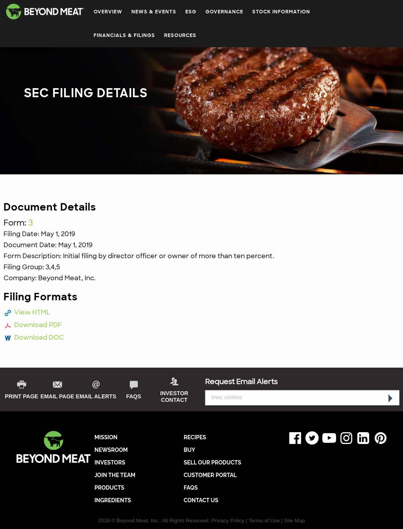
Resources (180, 35)
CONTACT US (201, 500)
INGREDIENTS (112, 500)
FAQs (133, 396)
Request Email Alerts (241, 382)
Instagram (344, 438)
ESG (190, 12)
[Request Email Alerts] (302, 397)
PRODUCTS (109, 488)
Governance (224, 12)
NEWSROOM (111, 450)
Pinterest (378, 438)
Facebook (293, 438)
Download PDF (38, 325)
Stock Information (281, 12)
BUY (189, 450)
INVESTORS (109, 462)
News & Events (153, 12)
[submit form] (390, 398)
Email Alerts (96, 396)
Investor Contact (174, 396)
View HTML (32, 312)
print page (21, 396)
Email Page (57, 396)
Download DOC (39, 337)
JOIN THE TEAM (114, 475)
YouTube (327, 438)
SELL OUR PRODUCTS (212, 462)
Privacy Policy (227, 520)
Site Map (294, 520)
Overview (108, 12)
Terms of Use (263, 520)
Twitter (310, 438)
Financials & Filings (124, 35)
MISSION (106, 437)
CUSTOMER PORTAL (210, 475)
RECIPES (195, 437)
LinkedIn (362, 438)
